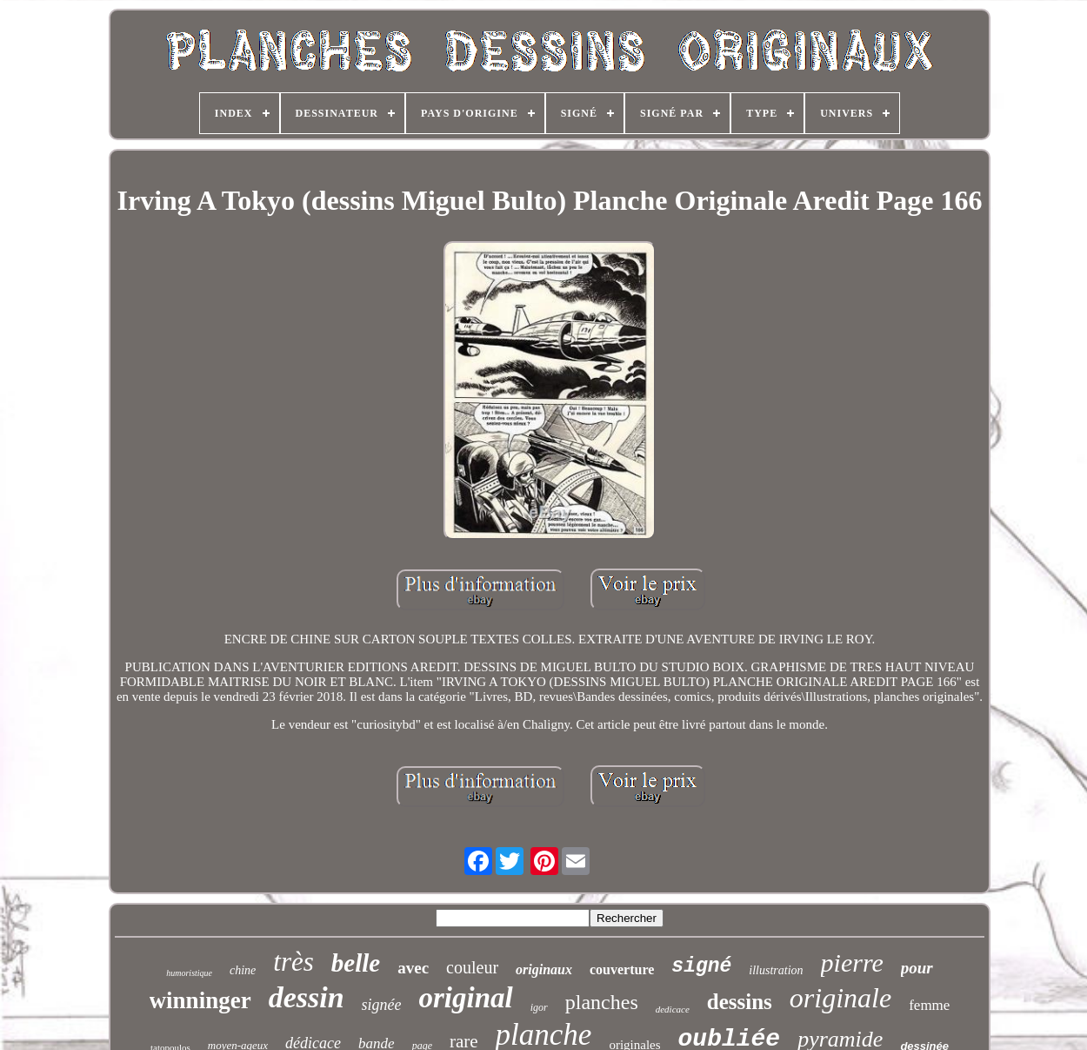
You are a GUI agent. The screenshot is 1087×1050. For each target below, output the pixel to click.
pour (917, 968)
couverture (622, 969)
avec (413, 968)
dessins (739, 1001)
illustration (776, 970)
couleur (472, 967)
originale (840, 997)
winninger (200, 1000)
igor (539, 1007)
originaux (544, 969)
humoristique (189, 973)
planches (601, 1002)
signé (701, 966)
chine (243, 970)
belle (355, 963)
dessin (306, 997)
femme (929, 1005)
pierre (852, 962)
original (466, 997)
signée (382, 1004)
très (293, 961)
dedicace (673, 1009)
